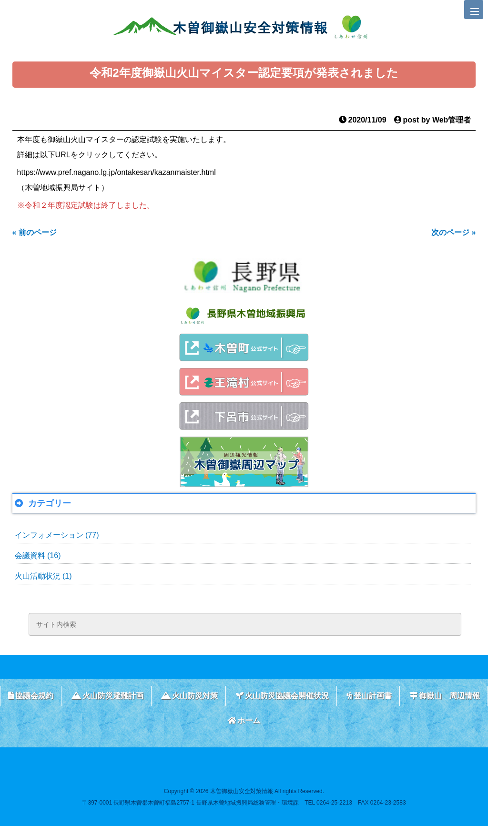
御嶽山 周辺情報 (445, 696)
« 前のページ (34, 232)
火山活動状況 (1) (43, 576)
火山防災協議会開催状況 (282, 696)
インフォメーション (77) (57, 535)
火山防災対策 (189, 696)
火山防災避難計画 (107, 696)
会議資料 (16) (38, 555)
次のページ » (453, 232)
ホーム (243, 720)
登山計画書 (369, 696)
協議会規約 (30, 696)
